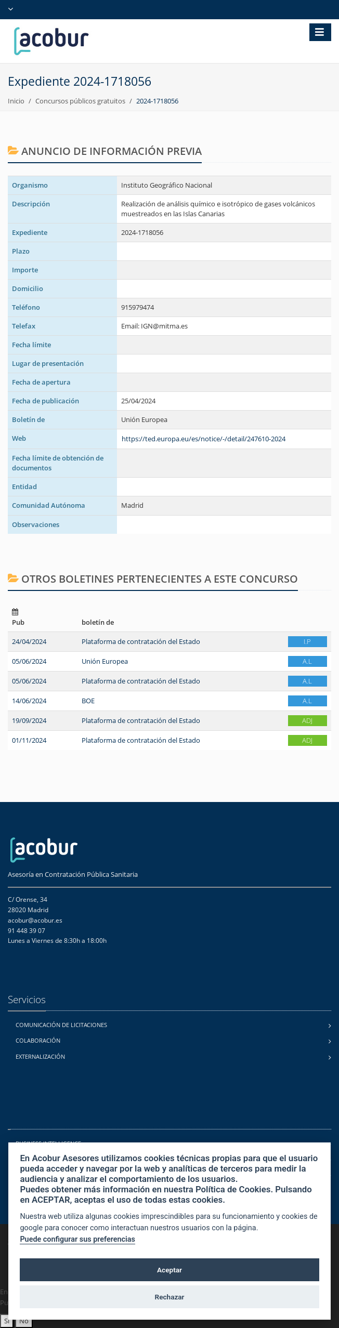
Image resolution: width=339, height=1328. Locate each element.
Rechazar (170, 1297)
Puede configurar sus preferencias (77, 1239)
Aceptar (169, 1270)
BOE (88, 700)
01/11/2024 (29, 740)
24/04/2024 (29, 641)
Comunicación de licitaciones (61, 1025)
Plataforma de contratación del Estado (141, 641)
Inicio (16, 101)
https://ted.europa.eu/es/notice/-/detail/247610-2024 (203, 438)
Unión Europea (105, 661)
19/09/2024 (29, 720)
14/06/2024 (29, 700)
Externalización (40, 1056)
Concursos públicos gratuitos (80, 101)
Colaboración (38, 1040)
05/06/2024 (29, 661)
